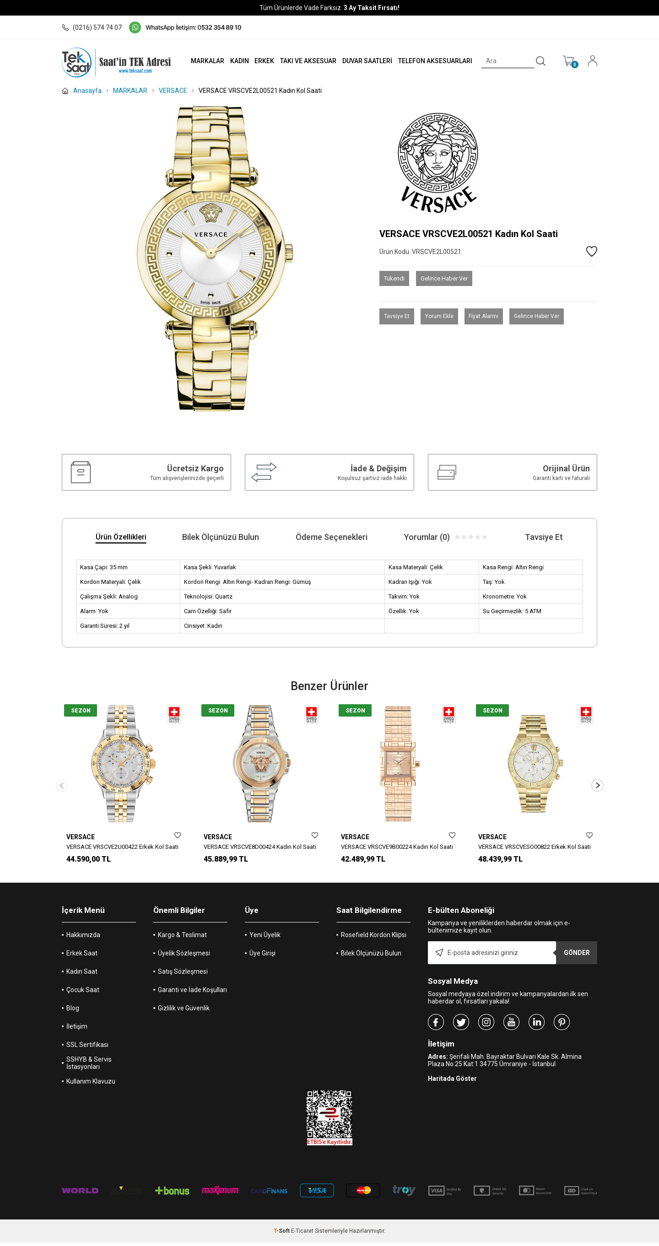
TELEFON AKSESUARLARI (434, 61)
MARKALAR (204, 61)
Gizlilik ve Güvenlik (184, 1011)
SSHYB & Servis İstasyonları (89, 1066)
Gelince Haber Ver (444, 278)
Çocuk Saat (82, 993)
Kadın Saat (81, 975)
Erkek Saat (81, 956)
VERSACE (80, 837)
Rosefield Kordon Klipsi (373, 938)
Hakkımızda (83, 938)
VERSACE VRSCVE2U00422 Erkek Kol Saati (122, 846)
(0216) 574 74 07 (92, 27)
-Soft (282, 1234)
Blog (72, 1011)
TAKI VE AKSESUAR (306, 61)
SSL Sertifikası (87, 1048)
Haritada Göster (452, 1082)
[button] (597, 787)
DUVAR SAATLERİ (366, 61)
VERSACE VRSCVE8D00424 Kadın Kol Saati (260, 846)
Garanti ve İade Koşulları (192, 993)
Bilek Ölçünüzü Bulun (371, 956)
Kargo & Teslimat (182, 938)
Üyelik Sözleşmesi (184, 956)
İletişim (76, 1030)
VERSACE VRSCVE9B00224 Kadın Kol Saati (397, 846)
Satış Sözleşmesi (183, 975)
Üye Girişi (262, 956)
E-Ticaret (302, 1234)
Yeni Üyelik (265, 938)
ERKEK (262, 61)
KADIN (236, 61)
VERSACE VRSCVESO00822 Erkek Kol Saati (534, 846)
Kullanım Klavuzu (90, 1085)
